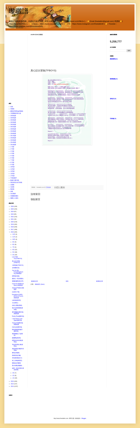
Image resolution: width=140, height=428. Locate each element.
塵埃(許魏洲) (15, 353)
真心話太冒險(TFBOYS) (16, 261)
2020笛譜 (13, 129)
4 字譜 (12, 153)
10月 (14, 239)
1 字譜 (12, 147)
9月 (13, 242)
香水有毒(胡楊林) (17, 365)
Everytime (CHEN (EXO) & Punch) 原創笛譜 (17, 296)
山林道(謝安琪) (16, 300)
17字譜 (12, 176)
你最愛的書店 (14, 196)
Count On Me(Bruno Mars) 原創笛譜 (18, 284)
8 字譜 (12, 162)
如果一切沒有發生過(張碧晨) (18, 368)
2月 (13, 375)
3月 (13, 373)
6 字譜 (12, 158)
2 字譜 (12, 149)
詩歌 (11, 191)
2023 (12, 214)
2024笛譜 (13, 120)
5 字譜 (12, 156)
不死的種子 (13, 178)
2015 (12, 381)
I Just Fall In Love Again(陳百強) (17, 319)
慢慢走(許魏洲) (16, 363)
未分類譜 (13, 193)
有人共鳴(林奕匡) (17, 360)
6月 (13, 249)
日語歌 (12, 187)
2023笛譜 (13, 122)
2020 (12, 222)
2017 (12, 229)
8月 (13, 244)
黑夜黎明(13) (113, 59)
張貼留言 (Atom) (39, 284)
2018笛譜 (13, 133)
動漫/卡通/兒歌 (14, 180)
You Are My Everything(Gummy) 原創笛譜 (17, 272)
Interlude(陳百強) (17, 327)
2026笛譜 (13, 115)
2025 (12, 209)
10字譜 (12, 167)
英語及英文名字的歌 (16, 182)
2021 (12, 219)
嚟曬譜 (18, 11)
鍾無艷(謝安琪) (16, 338)
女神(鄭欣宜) (15, 268)
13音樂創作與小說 (15, 113)
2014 (12, 384)
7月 (13, 247)
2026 (12, 206)
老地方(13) (113, 98)
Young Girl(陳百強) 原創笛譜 (17, 323)
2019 (12, 224)
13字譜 (12, 173)
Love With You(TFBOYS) (17, 257)
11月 (14, 237)
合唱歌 (12, 185)
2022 (12, 216)
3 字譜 (12, 151)
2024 (12, 211)
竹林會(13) (113, 118)
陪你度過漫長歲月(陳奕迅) (17, 330)
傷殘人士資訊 (14, 198)
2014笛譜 (13, 142)
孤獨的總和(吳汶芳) (17, 281)
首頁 (67, 281)
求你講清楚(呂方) (17, 358)
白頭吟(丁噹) (15, 292)
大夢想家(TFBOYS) (17, 265)
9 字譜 (12, 164)
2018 (12, 227)
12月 (14, 234)
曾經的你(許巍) (16, 355)
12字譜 (12, 171)
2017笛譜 (13, 135)
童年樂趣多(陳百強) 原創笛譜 (17, 312)
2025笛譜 (13, 118)
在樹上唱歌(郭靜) (17, 305)
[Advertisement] (67, 52)
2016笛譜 (13, 138)
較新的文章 (34, 281)
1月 (13, 378)
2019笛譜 (13, 131)
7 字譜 (12, 160)
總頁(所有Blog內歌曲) (16, 111)
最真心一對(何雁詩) (17, 278)
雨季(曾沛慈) (15, 276)
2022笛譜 (13, 124)
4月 (13, 255)
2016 (12, 232)
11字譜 (12, 169)
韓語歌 (12, 189)
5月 (13, 252)
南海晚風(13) (113, 79)
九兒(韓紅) (15, 303)
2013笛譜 (13, 144)
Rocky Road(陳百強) (18, 316)
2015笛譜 (13, 140)
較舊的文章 (99, 281)
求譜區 (12, 109)
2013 (12, 386)
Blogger (84, 418)
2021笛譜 (13, 126)
